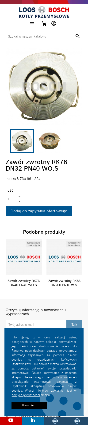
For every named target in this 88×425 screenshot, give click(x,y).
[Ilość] (11, 199)
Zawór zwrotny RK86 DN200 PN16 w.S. (64, 283)
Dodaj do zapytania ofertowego (39, 211)
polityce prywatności (25, 395)
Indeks (11, 179)
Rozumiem (29, 405)
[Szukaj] (44, 36)
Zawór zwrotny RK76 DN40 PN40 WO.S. (24, 283)
